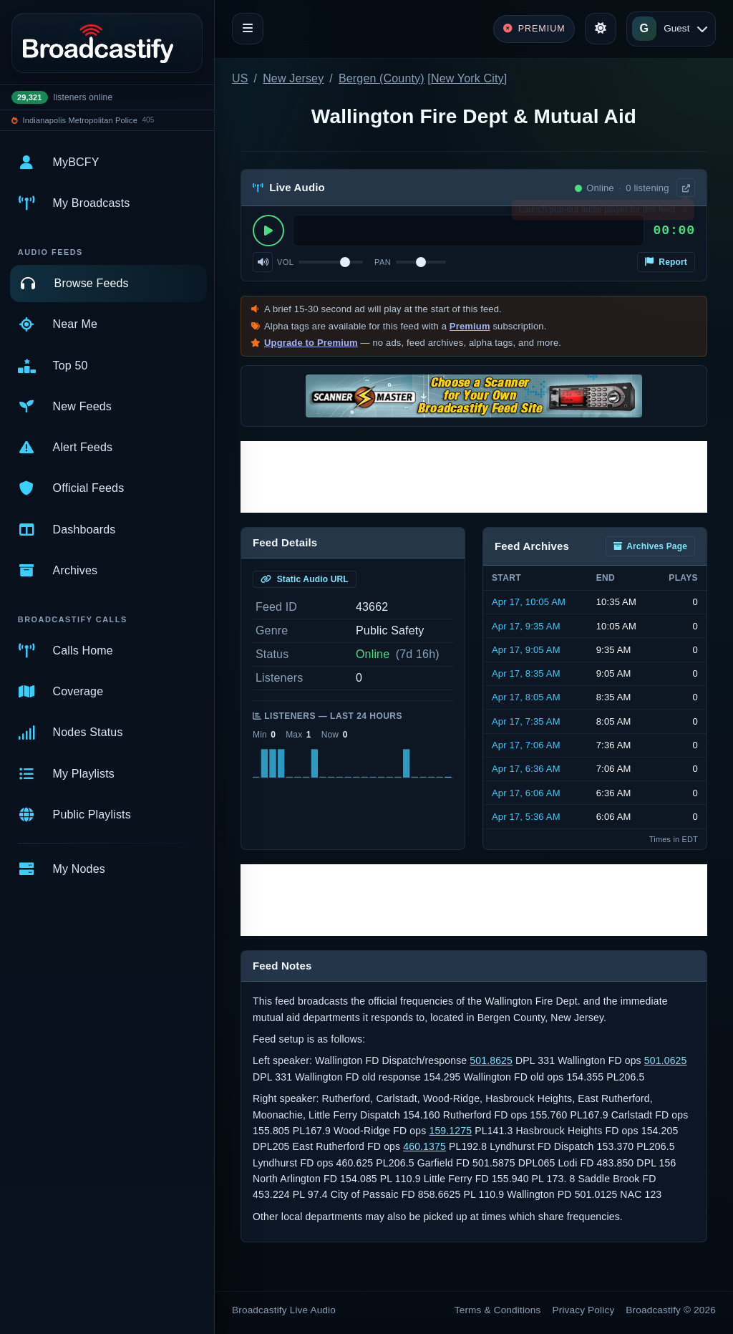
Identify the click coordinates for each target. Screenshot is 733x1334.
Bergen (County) (381, 78)
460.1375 (424, 1146)
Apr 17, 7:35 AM (526, 721)
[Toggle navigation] (247, 28)
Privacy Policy (584, 1310)
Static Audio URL (305, 579)
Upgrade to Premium (311, 342)
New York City (467, 78)
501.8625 (491, 1060)
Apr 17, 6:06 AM (526, 793)
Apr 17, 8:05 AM (526, 697)
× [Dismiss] (684, 212)
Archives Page (650, 546)
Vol (285, 262)
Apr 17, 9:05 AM (526, 649)
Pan (382, 262)
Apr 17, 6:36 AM (526, 768)
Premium (470, 326)
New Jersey (293, 78)
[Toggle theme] (600, 28)
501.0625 (665, 1060)
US (240, 78)
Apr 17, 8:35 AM (526, 673)
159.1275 (450, 1130)
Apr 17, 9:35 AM (526, 626)
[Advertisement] (474, 477)
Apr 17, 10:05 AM (528, 601)
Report (666, 262)
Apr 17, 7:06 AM (526, 745)
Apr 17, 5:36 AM (526, 816)
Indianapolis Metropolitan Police (80, 120)
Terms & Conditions (498, 1310)
